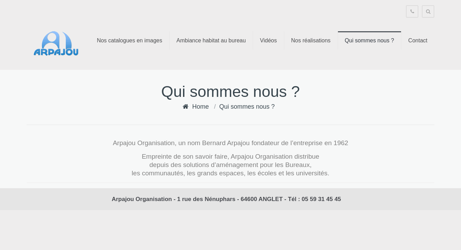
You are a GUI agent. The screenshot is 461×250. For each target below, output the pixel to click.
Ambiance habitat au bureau (211, 40)
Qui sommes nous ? (369, 40)
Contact (417, 40)
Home (200, 106)
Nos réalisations (311, 40)
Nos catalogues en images (129, 40)
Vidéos (268, 40)
